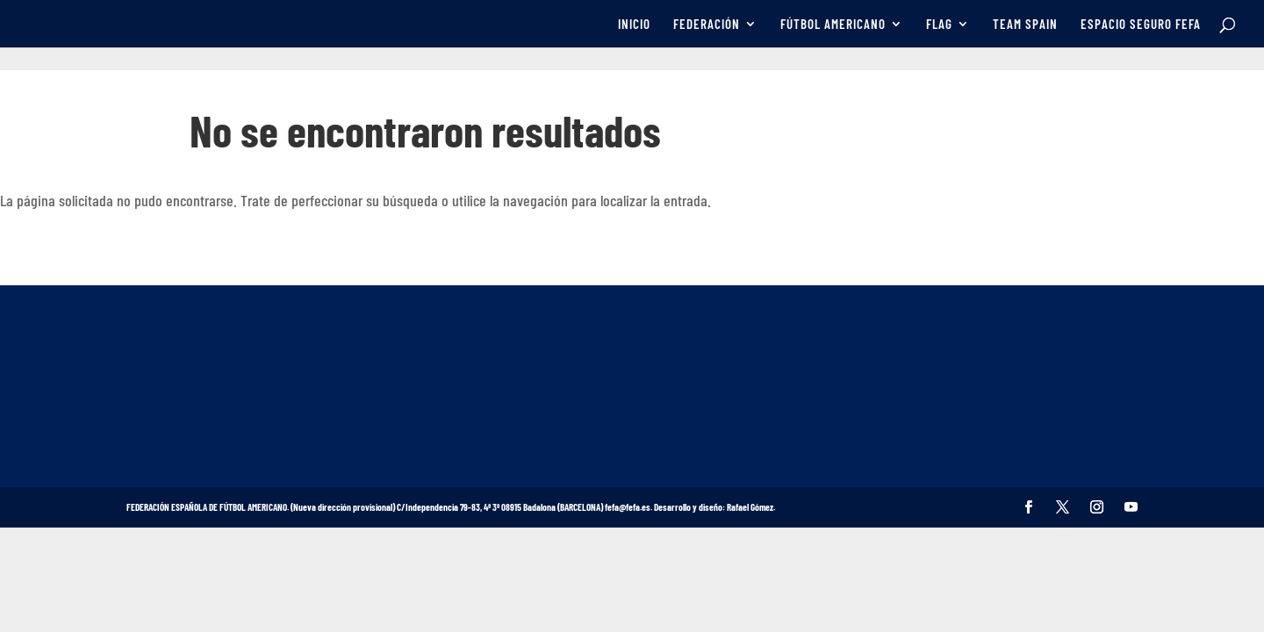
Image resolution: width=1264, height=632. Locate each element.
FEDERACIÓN (706, 25)
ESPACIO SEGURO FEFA (1141, 25)
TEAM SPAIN (1025, 25)
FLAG (939, 25)
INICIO (634, 25)
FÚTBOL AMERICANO (833, 25)
